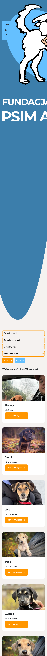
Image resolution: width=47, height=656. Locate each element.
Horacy (9, 405)
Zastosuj (8, 360)
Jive (7, 509)
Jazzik (9, 457)
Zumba (9, 613)
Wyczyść (20, 360)
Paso (8, 561)
